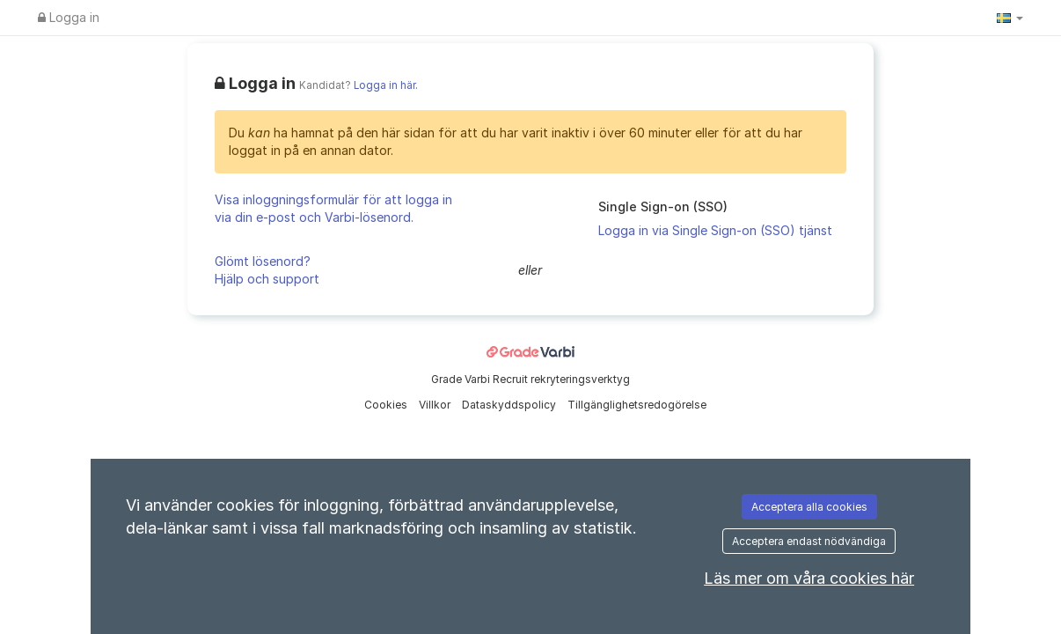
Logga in (68, 17)
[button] (1010, 17)
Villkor (436, 404)
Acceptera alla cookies (809, 506)
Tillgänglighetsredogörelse (636, 404)
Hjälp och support (267, 278)
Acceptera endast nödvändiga (809, 541)
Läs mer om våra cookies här (809, 578)
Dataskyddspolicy (510, 404)
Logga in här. (386, 85)
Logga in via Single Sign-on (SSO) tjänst (715, 230)
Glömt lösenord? (263, 261)
